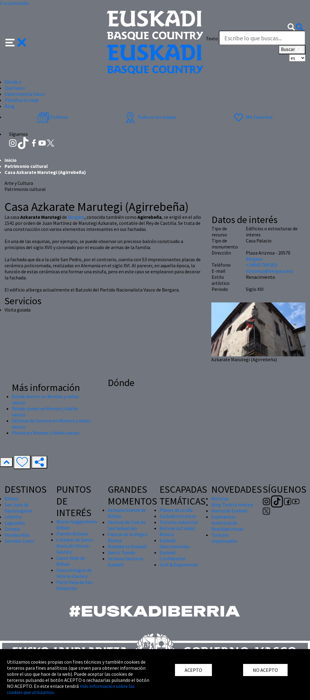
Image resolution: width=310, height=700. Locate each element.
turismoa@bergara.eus (269, 271)
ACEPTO (193, 670)
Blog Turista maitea (232, 505)
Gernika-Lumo (19, 541)
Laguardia (15, 523)
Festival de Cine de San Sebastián (127, 525)
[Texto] (262, 38)
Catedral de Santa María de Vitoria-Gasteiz (74, 546)
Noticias (220, 498)
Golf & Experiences (179, 565)
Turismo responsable (224, 538)
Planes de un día (176, 510)
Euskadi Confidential (173, 555)
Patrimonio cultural (26, 166)
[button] (16, 42)
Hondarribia (17, 535)
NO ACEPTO (265, 670)
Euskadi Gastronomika (175, 543)
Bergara (76, 217)
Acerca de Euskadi (229, 511)
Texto (212, 38)
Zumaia (12, 529)
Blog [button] (10, 106)
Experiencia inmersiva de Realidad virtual (227, 523)
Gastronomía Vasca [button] (25, 94)
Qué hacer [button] (15, 88)
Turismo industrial (179, 522)
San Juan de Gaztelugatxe (19, 508)
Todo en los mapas (150, 117)
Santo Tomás (121, 552)
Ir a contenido (14, 3)
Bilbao (11, 498)
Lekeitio (13, 517)
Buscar (292, 49)
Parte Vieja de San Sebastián (74, 585)
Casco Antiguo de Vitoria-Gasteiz (74, 573)
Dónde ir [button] (13, 82)
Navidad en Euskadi (127, 546)
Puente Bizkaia (71, 534)
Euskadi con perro (178, 516)
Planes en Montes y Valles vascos (46, 433)
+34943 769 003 (261, 265)
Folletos (52, 117)
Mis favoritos (252, 117)
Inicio (11, 160)
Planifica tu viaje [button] (22, 100)
